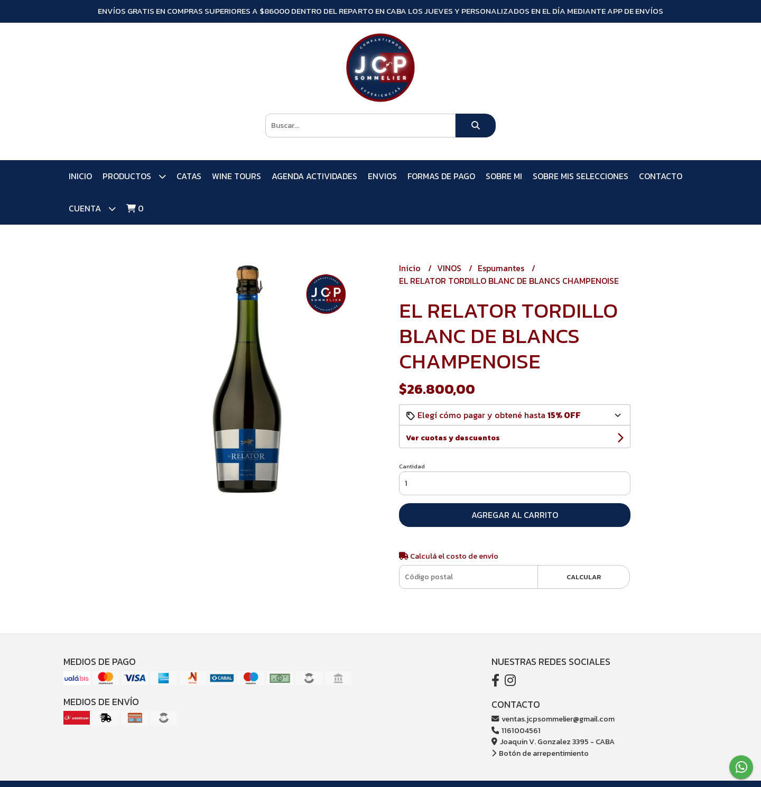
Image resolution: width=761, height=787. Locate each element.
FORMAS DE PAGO (441, 176)
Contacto (660, 176)
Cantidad (412, 466)
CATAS (189, 176)
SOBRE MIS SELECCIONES (580, 176)
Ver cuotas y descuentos (453, 437)
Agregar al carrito (514, 514)
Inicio (80, 176)
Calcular (584, 577)
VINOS (450, 268)
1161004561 (516, 730)
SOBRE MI (504, 176)
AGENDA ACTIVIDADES (314, 176)
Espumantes (502, 268)
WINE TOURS (236, 176)
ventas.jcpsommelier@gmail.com (553, 719)
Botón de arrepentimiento (540, 753)
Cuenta (92, 208)
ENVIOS (382, 176)
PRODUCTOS (134, 176)
